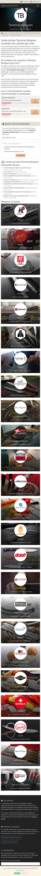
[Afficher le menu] (37, 5)
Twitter (9, 842)
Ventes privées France (9, 6)
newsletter (24, 2)
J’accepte (17, 873)
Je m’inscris (35, 101)
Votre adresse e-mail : (9, 137)
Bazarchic (6, 108)
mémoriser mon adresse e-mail (14, 151)
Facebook (11, 837)
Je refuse (24, 873)
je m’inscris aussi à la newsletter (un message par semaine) (19, 148)
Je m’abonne (20, 155)
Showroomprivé (8, 97)
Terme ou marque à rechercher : (11, 860)
